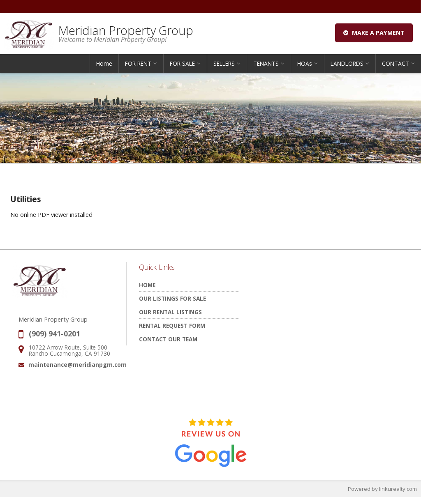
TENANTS (266, 63)
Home (104, 63)
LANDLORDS (347, 63)
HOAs (304, 63)
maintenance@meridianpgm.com (77, 364)
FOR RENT (138, 63)
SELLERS (224, 63)
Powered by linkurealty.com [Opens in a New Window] (382, 488)
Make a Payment (374, 33)
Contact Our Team (168, 339)
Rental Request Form (172, 325)
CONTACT (395, 63)
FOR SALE (182, 63)
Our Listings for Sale (172, 298)
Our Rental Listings (170, 312)
